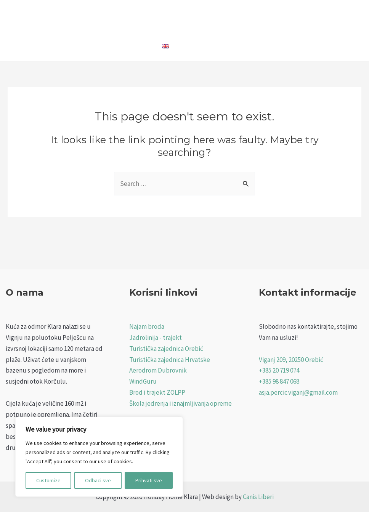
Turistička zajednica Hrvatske (169, 359)
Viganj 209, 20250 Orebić (291, 359)
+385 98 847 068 (279, 381)
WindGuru (143, 381)
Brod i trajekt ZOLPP (157, 392)
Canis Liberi (258, 497)
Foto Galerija (248, 15)
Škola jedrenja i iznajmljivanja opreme (180, 403)
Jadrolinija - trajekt (155, 337)
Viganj (316, 15)
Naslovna (137, 15)
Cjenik (286, 15)
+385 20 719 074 (279, 370)
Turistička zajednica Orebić (166, 348)
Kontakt (136, 46)
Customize (48, 480)
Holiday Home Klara (190, 15)
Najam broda (146, 326)
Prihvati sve (148, 480)
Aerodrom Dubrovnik (158, 370)
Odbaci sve (98, 480)
